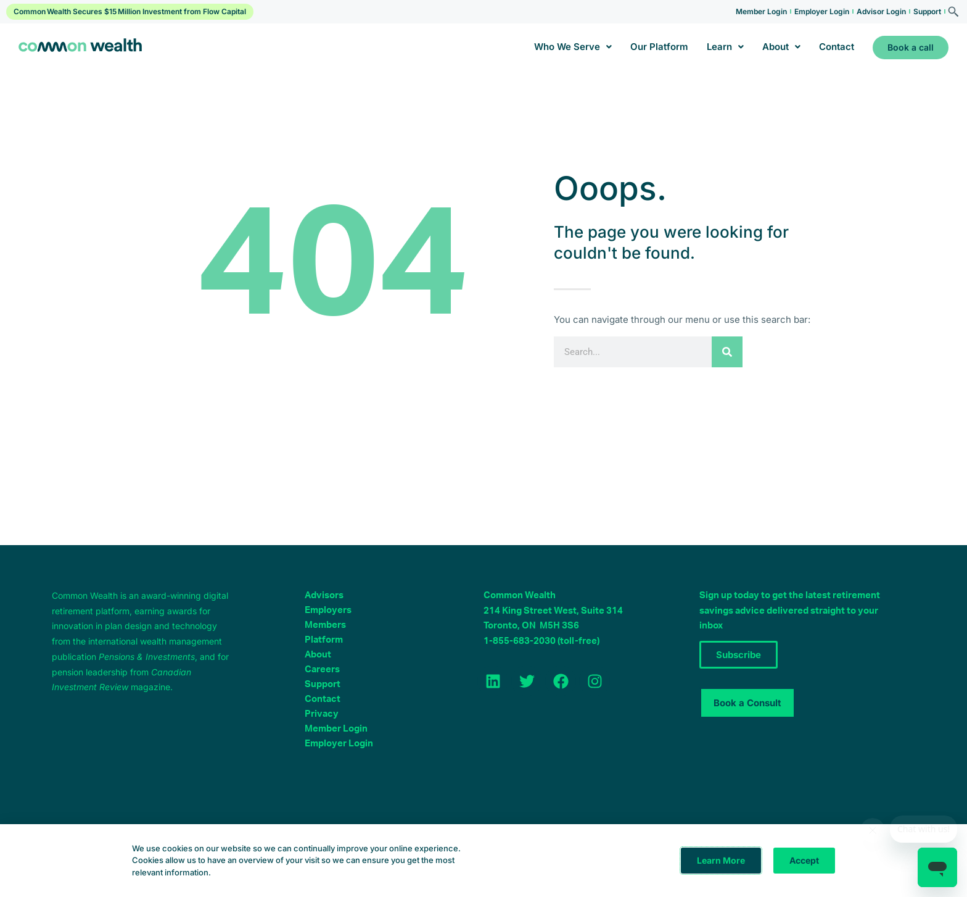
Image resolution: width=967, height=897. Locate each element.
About (781, 46)
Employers (328, 610)
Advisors (324, 595)
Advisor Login (881, 11)
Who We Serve (573, 46)
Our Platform (659, 46)
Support (927, 11)
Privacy (322, 714)
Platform (324, 640)
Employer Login (821, 11)
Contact (836, 46)
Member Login (761, 11)
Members (325, 625)
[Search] (727, 351)
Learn (725, 46)
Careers (322, 669)
